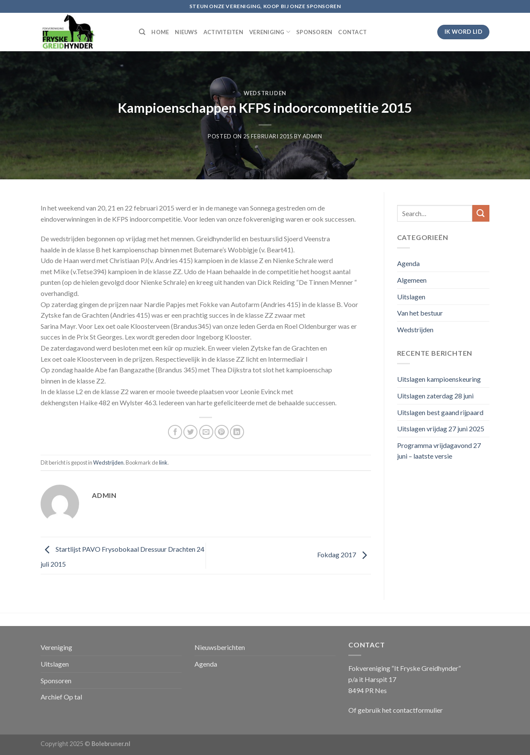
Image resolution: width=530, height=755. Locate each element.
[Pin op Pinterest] (222, 432)
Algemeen (412, 280)
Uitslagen (411, 297)
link (163, 462)
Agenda (408, 263)
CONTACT (352, 32)
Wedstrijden (265, 93)
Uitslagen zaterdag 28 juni (435, 396)
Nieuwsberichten (219, 647)
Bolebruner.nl (110, 743)
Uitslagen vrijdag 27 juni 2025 (440, 428)
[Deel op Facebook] (175, 432)
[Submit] (480, 213)
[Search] (142, 32)
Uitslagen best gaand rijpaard (440, 412)
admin (312, 136)
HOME (160, 32)
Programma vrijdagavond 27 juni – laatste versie (439, 450)
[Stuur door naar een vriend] (206, 432)
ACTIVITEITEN (223, 32)
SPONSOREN (314, 32)
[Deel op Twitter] (190, 432)
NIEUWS (186, 32)
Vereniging (56, 647)
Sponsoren (56, 680)
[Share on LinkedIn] (237, 432)
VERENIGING (269, 32)
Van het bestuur (420, 313)
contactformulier (418, 710)
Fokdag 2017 (344, 554)
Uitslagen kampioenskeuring (439, 379)
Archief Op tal (61, 697)
